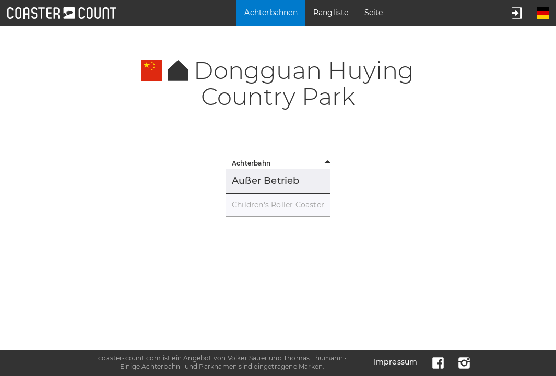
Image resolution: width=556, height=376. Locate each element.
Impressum (396, 362)
